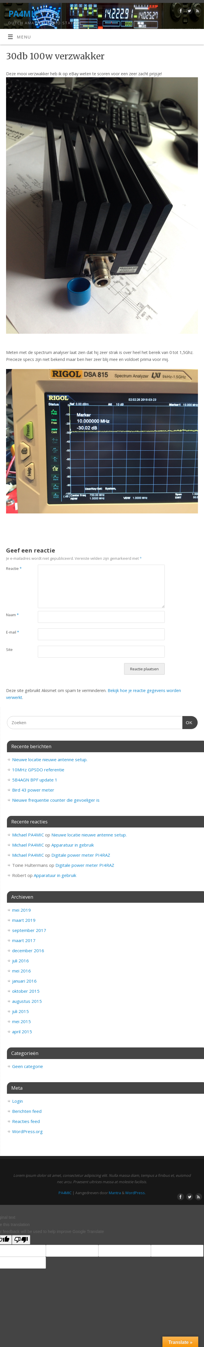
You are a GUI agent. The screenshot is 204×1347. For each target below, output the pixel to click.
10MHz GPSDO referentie (38, 769)
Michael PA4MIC (28, 835)
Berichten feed (27, 1111)
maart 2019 (23, 920)
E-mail (12, 632)
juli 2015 (20, 1011)
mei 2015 (21, 1021)
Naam (12, 614)
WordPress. (135, 1192)
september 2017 (29, 930)
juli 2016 (20, 961)
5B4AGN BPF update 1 (34, 780)
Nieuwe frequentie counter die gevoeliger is (56, 800)
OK (187, 722)
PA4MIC (23, 14)
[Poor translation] (21, 1240)
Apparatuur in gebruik (72, 845)
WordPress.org (27, 1131)
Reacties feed (26, 1121)
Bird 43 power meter (33, 790)
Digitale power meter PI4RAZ (80, 855)
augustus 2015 (27, 1001)
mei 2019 (21, 910)
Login (17, 1101)
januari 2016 (24, 981)
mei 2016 (21, 971)
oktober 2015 (26, 991)
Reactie (14, 568)
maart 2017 (23, 940)
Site (9, 649)
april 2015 (22, 1031)
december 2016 (28, 950)
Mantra (115, 1192)
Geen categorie (27, 1066)
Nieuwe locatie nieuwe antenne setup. (49, 759)
